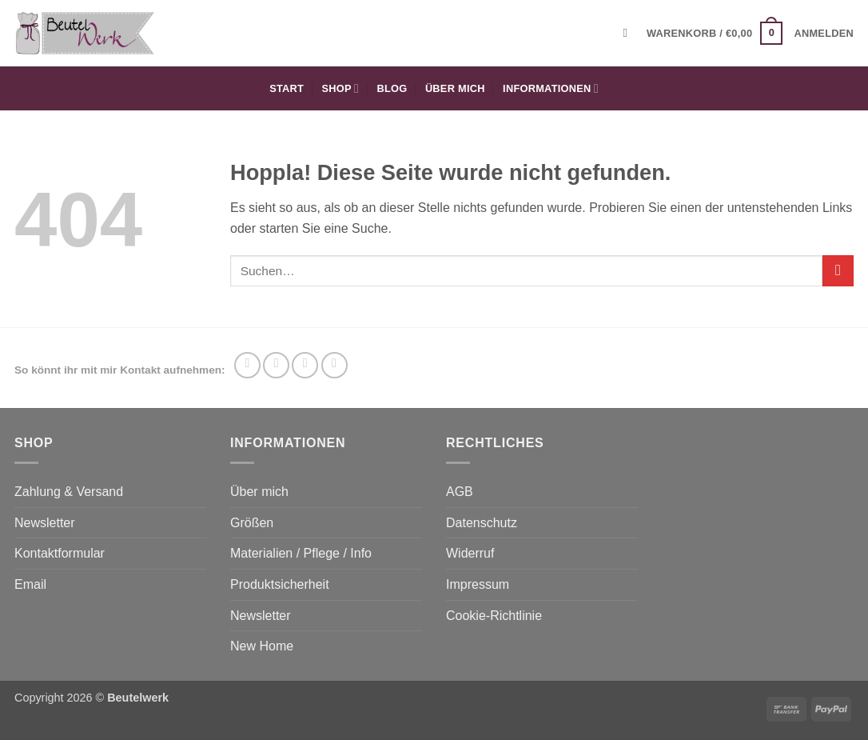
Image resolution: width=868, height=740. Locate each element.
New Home (261, 646)
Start (286, 88)
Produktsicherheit (279, 584)
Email (30, 584)
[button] (715, 33)
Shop (341, 88)
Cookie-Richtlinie (494, 615)
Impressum (477, 584)
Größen (251, 523)
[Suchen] (629, 33)
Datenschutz (481, 523)
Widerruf (470, 553)
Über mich (455, 88)
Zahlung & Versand (68, 491)
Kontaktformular (59, 553)
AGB (459, 491)
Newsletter (44, 523)
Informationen (551, 88)
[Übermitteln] (838, 270)
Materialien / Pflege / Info (301, 553)
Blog (392, 88)
